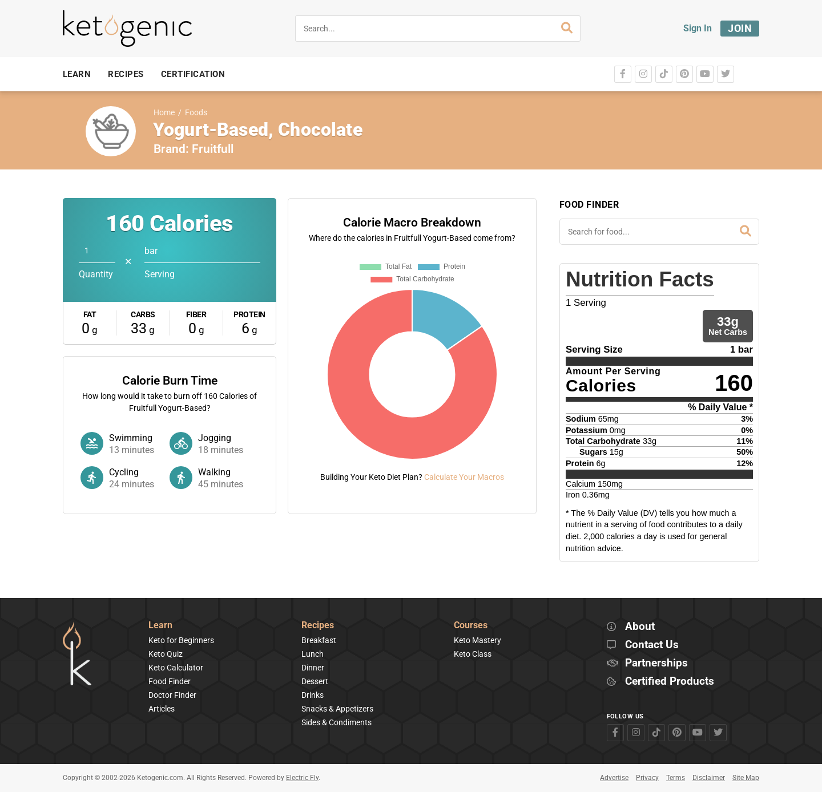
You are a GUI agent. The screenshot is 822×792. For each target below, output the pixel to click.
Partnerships (656, 663)
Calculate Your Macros (464, 477)
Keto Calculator (175, 667)
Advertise (614, 778)
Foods (196, 113)
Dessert (314, 681)
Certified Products (669, 682)
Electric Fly (302, 778)
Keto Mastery (477, 640)
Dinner (312, 667)
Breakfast (318, 640)
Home (164, 113)
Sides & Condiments (336, 722)
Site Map (745, 778)
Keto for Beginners (181, 640)
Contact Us (652, 645)
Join (740, 28)
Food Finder (169, 681)
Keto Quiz (165, 653)
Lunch (312, 653)
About (640, 627)
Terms (675, 778)
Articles (161, 708)
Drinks (312, 695)
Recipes (317, 626)
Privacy (647, 778)
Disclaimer (708, 778)
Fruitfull (212, 149)
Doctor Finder (172, 695)
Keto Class (472, 653)
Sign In (697, 28)
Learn (160, 626)
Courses (470, 626)
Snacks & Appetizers (337, 708)
